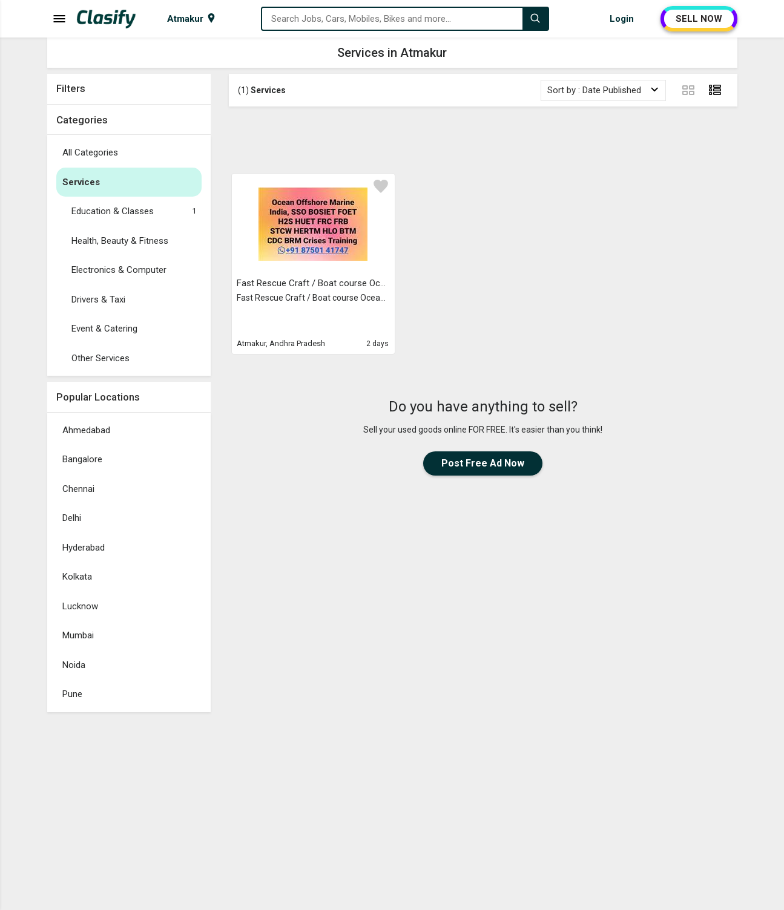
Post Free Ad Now (482, 463)
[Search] (535, 19)
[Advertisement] (483, 140)
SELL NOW (699, 18)
